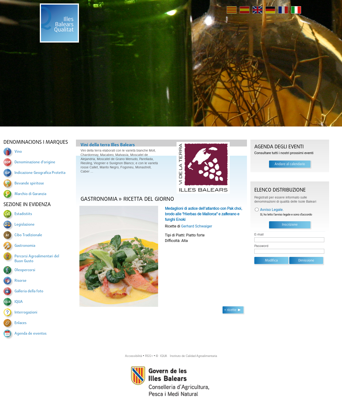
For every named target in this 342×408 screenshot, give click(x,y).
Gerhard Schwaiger (196, 226)
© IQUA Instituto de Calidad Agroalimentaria (186, 356)
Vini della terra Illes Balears (108, 145)
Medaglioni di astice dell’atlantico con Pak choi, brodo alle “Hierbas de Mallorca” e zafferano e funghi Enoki (203, 214)
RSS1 (149, 356)
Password (261, 246)
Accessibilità (133, 356)
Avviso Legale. (272, 209)
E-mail (259, 234)
